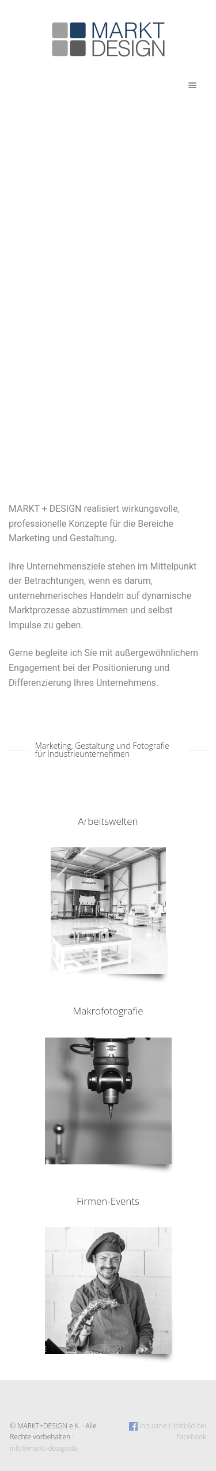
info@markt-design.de (44, 1448)
